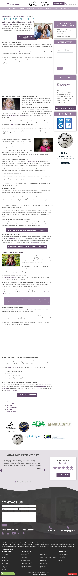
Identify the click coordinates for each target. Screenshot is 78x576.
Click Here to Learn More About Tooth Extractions (27, 247)
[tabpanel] (21, 464)
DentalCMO (47, 572)
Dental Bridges (24, 554)
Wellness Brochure (11, 402)
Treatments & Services (18, 16)
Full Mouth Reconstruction (26, 566)
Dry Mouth (9, 405)
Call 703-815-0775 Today (25, 37)
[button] (68, 8)
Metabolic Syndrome (12, 407)
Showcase (40, 8)
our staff (46, 255)
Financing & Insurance (63, 554)
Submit (60, 68)
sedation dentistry (35, 242)
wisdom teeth (12, 238)
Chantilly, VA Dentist (6, 563)
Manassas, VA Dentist (6, 564)
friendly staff (9, 317)
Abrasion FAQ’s (11, 403)
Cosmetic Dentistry (25, 553)
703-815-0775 (5, 388)
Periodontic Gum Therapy (26, 562)
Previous (1, 470)
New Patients (49, 8)
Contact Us (63, 8)
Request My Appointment (63, 559)
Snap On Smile (43, 562)
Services (22, 8)
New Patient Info (61, 553)
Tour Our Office (5, 560)
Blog (56, 8)
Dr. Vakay (4, 24)
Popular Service (26, 551)
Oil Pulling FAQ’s (11, 409)
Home (3, 553)
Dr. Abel (10, 24)
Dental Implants (31, 8)
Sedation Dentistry (43, 554)
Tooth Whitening (43, 564)
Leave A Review (63, 475)
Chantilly (20, 115)
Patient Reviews (61, 557)
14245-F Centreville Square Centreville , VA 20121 (63, 85)
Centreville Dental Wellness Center (7, 550)
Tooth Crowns (24, 557)
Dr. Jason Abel (4, 556)
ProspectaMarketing (42, 574)
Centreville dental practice (10, 277)
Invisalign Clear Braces (25, 567)
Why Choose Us (5, 557)
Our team (21, 51)
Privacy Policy (4, 566)
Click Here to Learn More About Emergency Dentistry (27, 230)
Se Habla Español (72, 574)
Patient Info (62, 551)
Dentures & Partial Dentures (27, 556)
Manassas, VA (16, 390)
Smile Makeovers (43, 560)
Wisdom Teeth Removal (44, 567)
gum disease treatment (21, 59)
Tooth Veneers (43, 566)
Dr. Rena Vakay (5, 554)
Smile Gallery (61, 556)
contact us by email (41, 386)
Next (45, 470)
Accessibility (4, 567)
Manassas (27, 115)
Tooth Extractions (43, 563)
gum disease (13, 124)
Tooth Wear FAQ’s (11, 411)
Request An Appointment (65, 108)
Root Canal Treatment (44, 553)
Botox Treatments (43, 556)
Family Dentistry (24, 564)
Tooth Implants (24, 559)
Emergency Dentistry (25, 563)
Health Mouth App (59, 3)
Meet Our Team (5, 559)
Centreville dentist (11, 115)
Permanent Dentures (25, 560)
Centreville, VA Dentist (7, 16)
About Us (15, 8)
